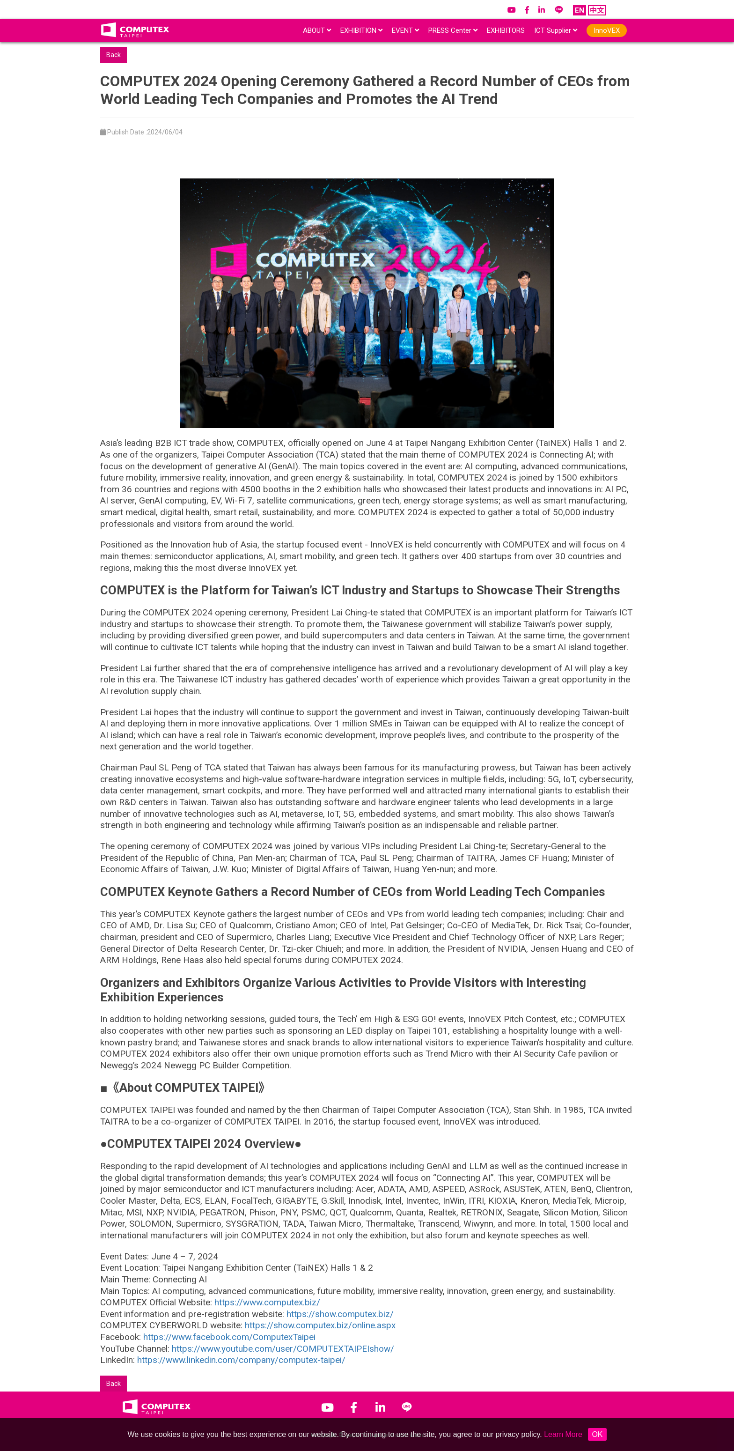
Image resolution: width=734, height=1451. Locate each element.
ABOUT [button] (317, 30)
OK (597, 1434)
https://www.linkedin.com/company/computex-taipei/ (241, 1360)
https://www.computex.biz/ (267, 1302)
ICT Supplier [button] (555, 30)
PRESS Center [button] (452, 30)
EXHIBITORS (506, 30)
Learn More (563, 1434)
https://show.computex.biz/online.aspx (320, 1325)
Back (113, 55)
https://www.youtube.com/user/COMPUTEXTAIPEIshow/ (283, 1348)
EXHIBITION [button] (361, 30)
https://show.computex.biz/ (340, 1314)
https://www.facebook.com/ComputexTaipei (229, 1337)
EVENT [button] (405, 30)
